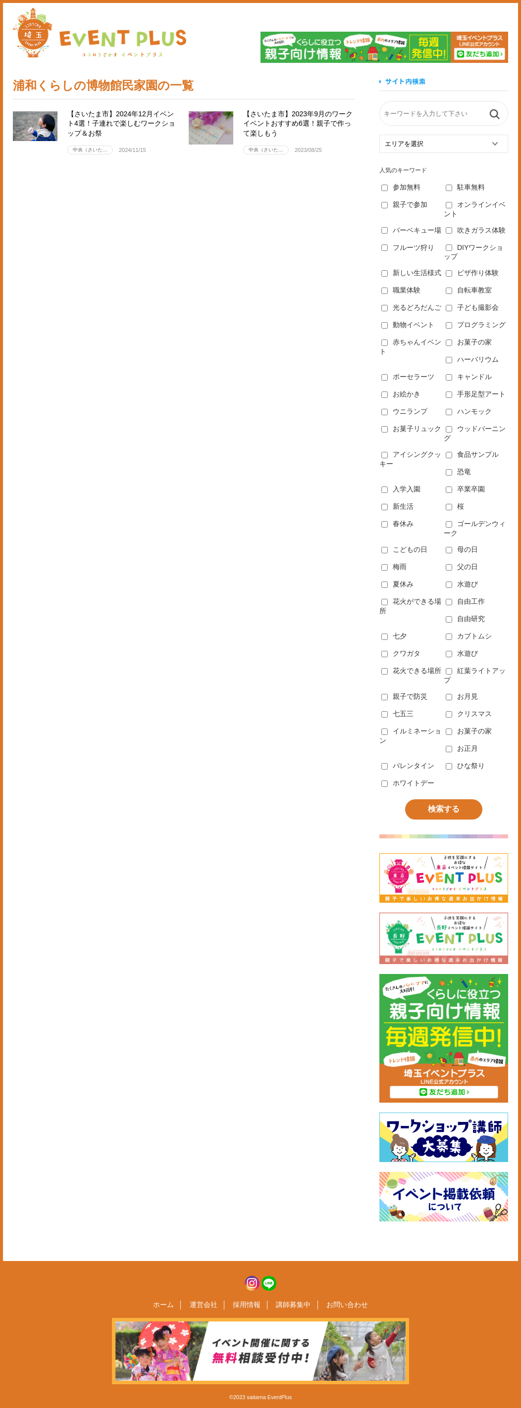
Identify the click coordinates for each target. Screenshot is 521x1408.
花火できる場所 (411, 671)
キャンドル (469, 377)
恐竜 (458, 472)
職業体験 (400, 290)
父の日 (462, 567)
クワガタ (400, 653)
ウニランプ (404, 411)
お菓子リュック (411, 429)
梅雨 (394, 567)
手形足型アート (476, 394)
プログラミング (476, 325)
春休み (397, 524)
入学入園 (400, 489)
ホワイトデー (407, 783)
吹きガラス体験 (476, 230)
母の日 (462, 549)
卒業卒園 (465, 489)
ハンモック (469, 411)
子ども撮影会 (472, 307)
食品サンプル (472, 454)
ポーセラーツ (407, 377)
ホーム (169, 1305)
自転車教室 (469, 290)
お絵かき (400, 394)
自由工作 (465, 601)
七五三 (397, 714)
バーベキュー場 (411, 230)
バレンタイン (407, 766)
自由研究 (465, 619)
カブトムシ (469, 636)
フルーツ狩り (407, 247)
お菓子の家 (469, 342)
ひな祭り (465, 766)
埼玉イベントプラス (99, 32)
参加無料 (400, 187)
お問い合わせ (341, 1305)
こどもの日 (404, 549)
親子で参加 (404, 204)
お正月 (462, 748)
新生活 (397, 506)
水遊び (462, 584)
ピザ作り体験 (472, 273)
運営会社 (206, 1305)
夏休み (397, 584)
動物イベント (407, 325)
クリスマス (469, 714)
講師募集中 (290, 1305)
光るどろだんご (411, 307)
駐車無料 (465, 187)
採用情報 (246, 1305)
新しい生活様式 (411, 273)
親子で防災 (404, 696)
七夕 (394, 636)
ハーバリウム (472, 359)
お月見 (462, 696)
